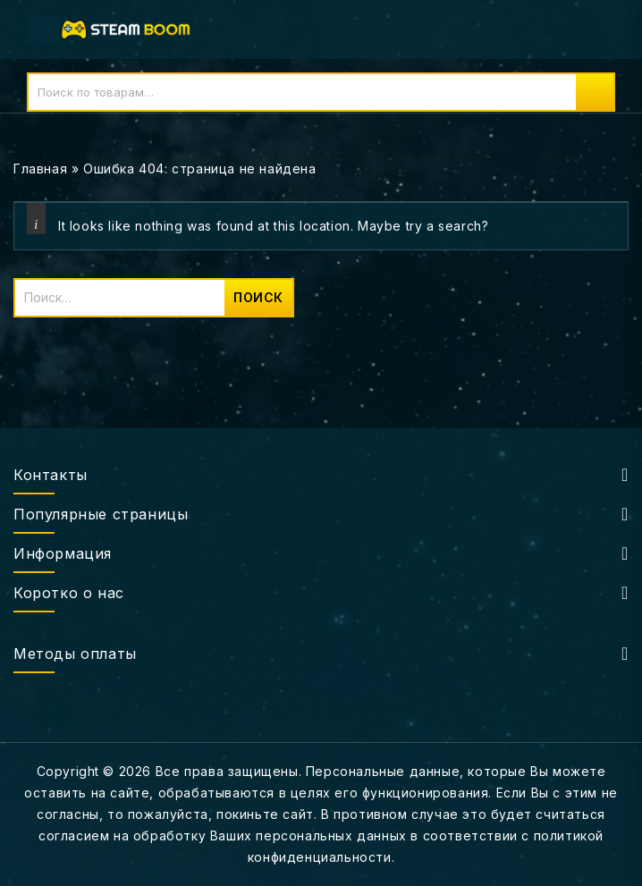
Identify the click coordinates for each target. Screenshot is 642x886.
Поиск (594, 92)
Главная (40, 168)
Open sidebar (617, 169)
